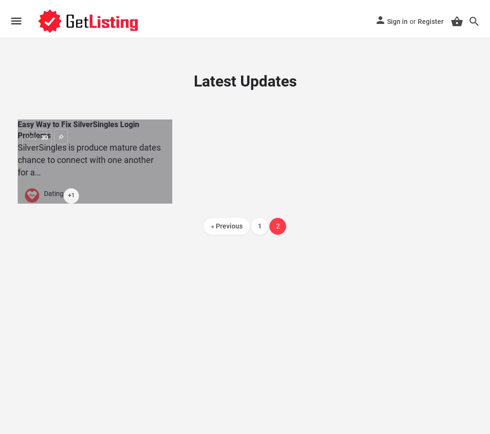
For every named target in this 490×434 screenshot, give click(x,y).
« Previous (227, 226)
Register (431, 21)
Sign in (397, 21)
